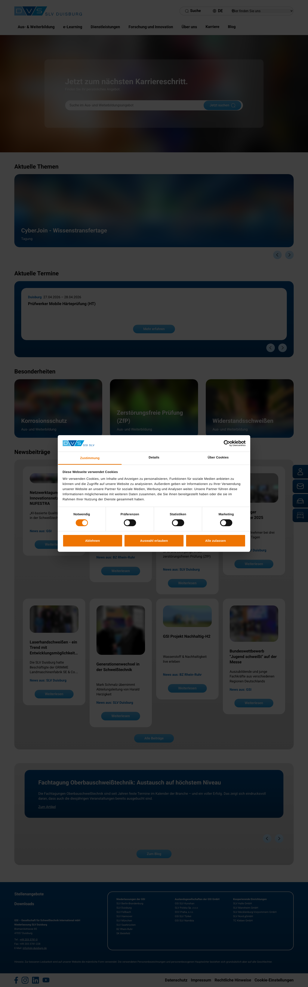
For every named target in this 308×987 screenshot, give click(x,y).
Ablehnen (92, 540)
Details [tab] (154, 457)
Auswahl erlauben (154, 540)
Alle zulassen (215, 540)
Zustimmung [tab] (90, 458)
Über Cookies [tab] (218, 457)
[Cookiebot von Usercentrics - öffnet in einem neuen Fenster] (227, 443)
